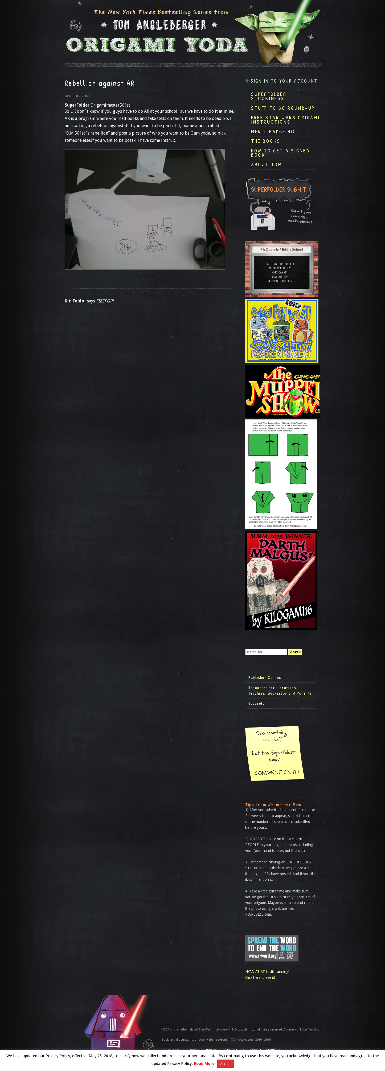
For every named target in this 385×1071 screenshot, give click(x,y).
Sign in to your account (284, 81)
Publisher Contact (265, 677)
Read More (204, 1063)
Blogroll (256, 703)
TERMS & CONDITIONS (265, 1050)
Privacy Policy (233, 1050)
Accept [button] (225, 1064)
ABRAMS (211, 1050)
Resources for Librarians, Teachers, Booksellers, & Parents (280, 690)
